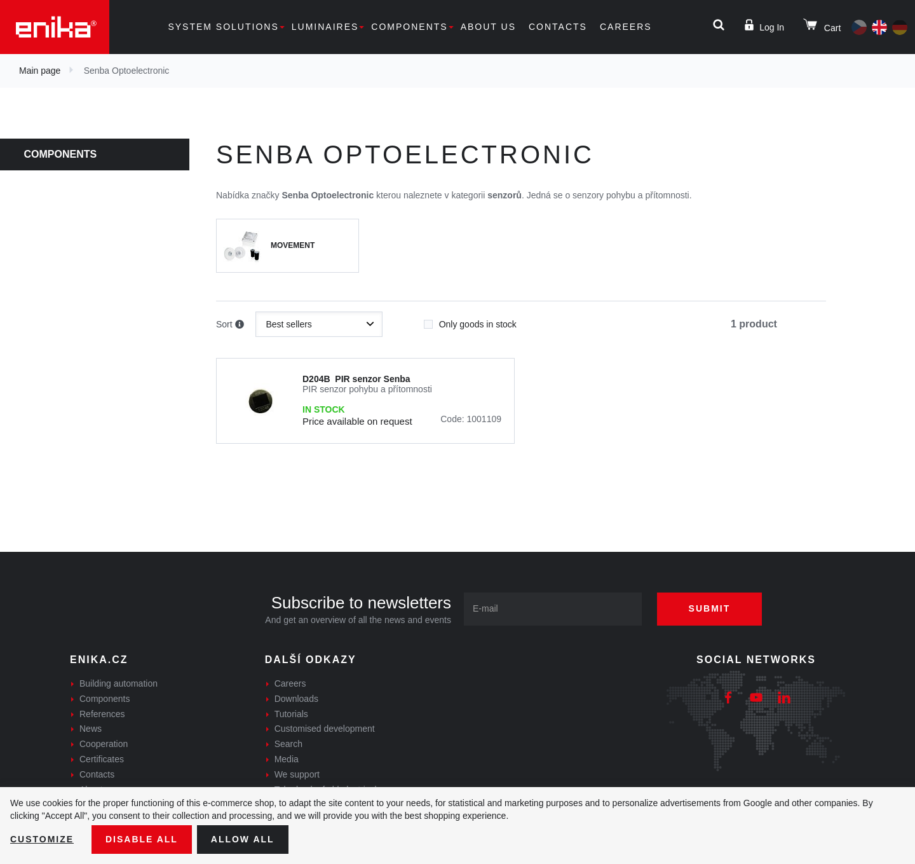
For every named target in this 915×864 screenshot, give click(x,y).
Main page (39, 70)
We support (297, 774)
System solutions (223, 27)
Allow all (242, 839)
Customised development (324, 728)
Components (409, 27)
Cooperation (103, 744)
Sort (230, 325)
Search (288, 744)
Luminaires (325, 27)
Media (286, 759)
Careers (626, 27)
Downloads (296, 699)
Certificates (101, 759)
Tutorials (291, 714)
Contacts (558, 27)
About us (488, 27)
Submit (710, 608)
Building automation (118, 683)
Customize (42, 839)
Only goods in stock (470, 320)
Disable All (141, 839)
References (102, 714)
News (90, 728)
